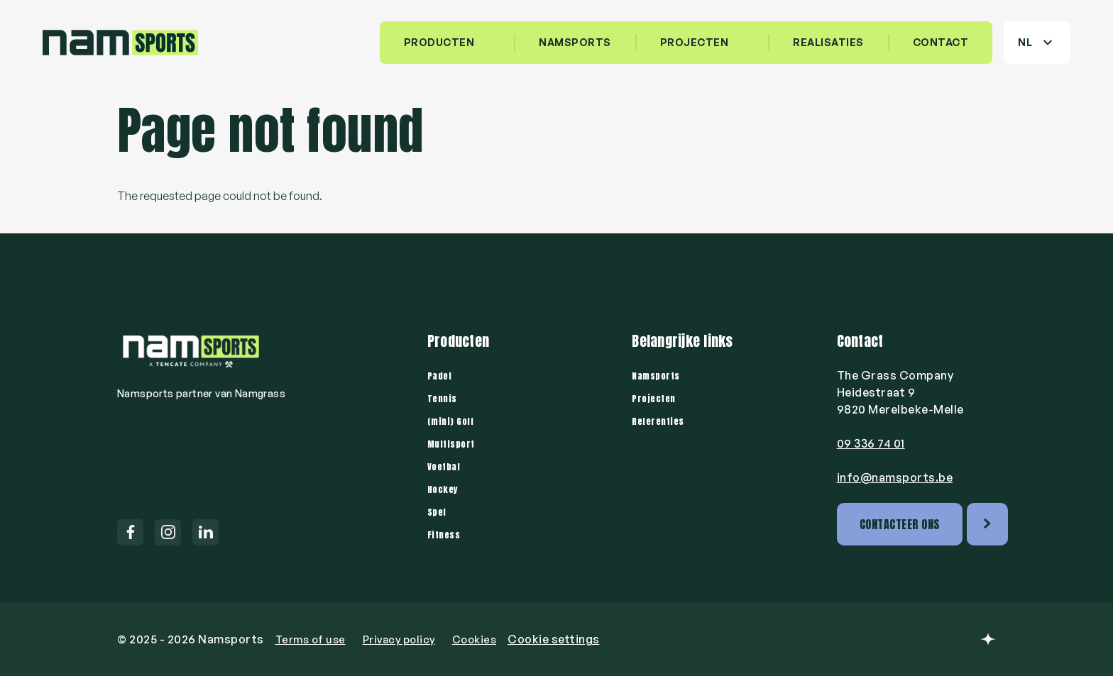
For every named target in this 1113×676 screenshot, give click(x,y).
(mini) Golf (452, 421)
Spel (438, 511)
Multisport (453, 443)
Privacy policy (407, 639)
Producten (439, 42)
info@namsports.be (895, 477)
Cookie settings (568, 639)
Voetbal (446, 466)
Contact (941, 42)
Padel (441, 375)
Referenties (661, 421)
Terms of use (313, 639)
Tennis (443, 398)
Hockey (444, 489)
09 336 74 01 (871, 443)
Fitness (446, 534)
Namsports (659, 375)
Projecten (694, 42)
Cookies (487, 639)
